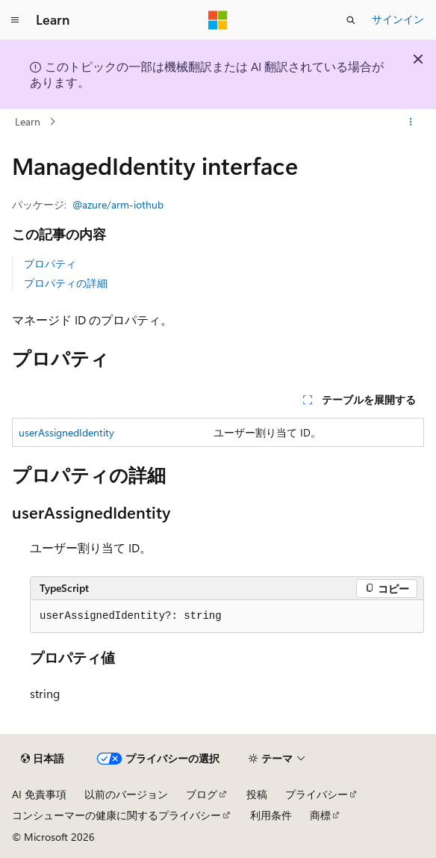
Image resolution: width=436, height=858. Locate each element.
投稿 (256, 794)
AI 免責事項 (39, 794)
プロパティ (50, 263)
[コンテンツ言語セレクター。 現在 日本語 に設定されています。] (42, 759)
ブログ (201, 794)
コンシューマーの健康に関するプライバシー (116, 815)
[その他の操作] (411, 122)
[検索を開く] (351, 20)
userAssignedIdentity (66, 432)
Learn (27, 121)
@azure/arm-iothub (118, 204)
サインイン (398, 19)
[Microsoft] (218, 20)
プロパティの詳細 (66, 283)
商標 (320, 815)
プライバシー (316, 794)
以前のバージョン (126, 794)
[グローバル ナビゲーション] (15, 20)
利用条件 (271, 815)
